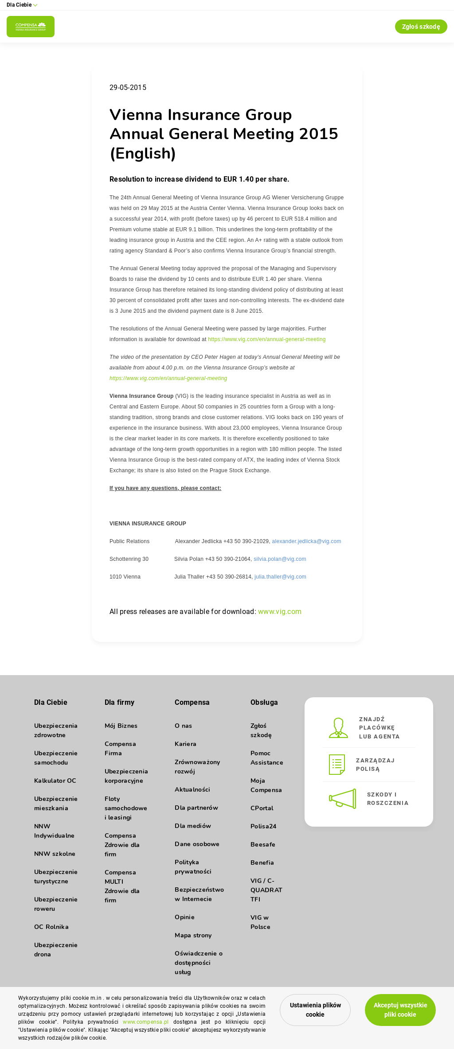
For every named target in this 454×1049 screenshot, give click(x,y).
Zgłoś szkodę (421, 26)
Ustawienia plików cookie (315, 1010)
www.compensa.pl (145, 1022)
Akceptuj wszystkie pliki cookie (400, 1010)
